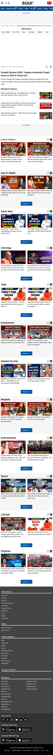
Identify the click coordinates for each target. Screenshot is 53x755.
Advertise (4, 600)
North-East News (6, 694)
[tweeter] (7, 720)
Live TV (3, 613)
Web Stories (4, 618)
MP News (4, 691)
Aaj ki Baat (15, 32)
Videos (20, 8)
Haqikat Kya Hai (9, 361)
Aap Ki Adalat (8, 173)
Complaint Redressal (7, 603)
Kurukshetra (7, 322)
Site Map (6, 750)
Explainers (4, 658)
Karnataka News (6, 709)
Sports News (4, 653)
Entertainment (8, 438)
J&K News (4, 707)
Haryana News (5, 686)
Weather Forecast (6, 627)
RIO (43, 750)
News (2, 25)
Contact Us (4, 595)
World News (4, 643)
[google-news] (25, 720)
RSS (47, 750)
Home (3, 8)
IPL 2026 (33, 8)
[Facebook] (3, 720)
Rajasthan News (31, 684)
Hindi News (4, 610)
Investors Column (6, 608)
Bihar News (4, 681)
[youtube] (16, 720)
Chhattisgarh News (6, 701)
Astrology (31, 32)
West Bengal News (32, 689)
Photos (3, 645)
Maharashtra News (32, 681)
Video (7, 25)
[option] (13, 152)
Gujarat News (5, 704)
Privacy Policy (27, 750)
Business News (5, 661)
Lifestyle (5, 514)
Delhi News (4, 684)
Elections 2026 (12, 8)
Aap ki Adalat (5, 32)
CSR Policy (36, 750)
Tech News (4, 656)
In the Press (4, 605)
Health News (4, 663)
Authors (3, 616)
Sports (45, 8)
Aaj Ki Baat (7, 211)
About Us (4, 598)
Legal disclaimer (16, 750)
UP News (4, 699)
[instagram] (12, 720)
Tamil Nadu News (6, 696)
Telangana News (31, 686)
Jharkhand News (6, 689)
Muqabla (5, 399)
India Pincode (5, 630)
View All (26, 204)
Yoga (47, 32)
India (26, 8)
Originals (40, 32)
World (40, 8)
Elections (12, 25)
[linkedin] (21, 720)
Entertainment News (7, 650)
